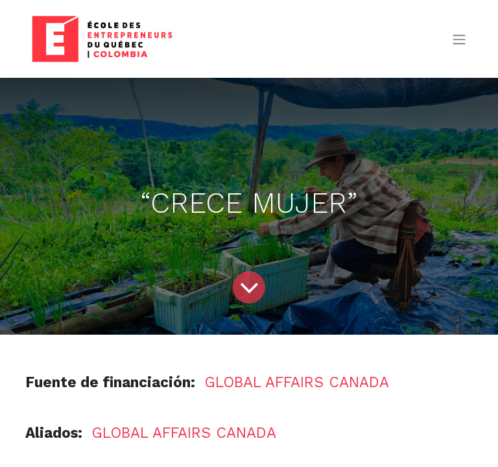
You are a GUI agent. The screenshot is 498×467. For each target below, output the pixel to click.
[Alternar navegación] (459, 39)
